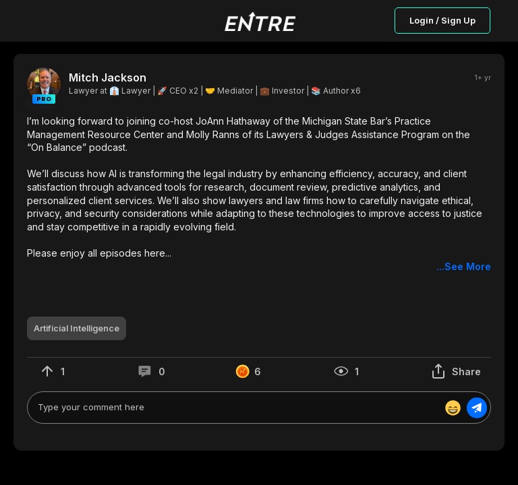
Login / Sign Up (442, 20)
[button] (259, 194)
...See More (463, 266)
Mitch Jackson (107, 77)
